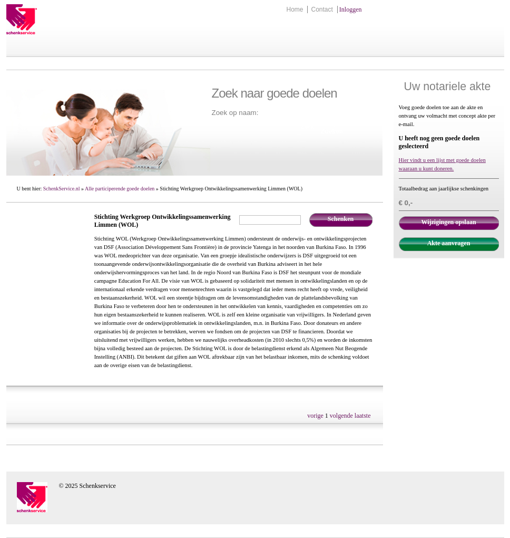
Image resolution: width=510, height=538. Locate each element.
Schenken (341, 219)
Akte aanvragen (448, 243)
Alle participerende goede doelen (119, 188)
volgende (341, 415)
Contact (321, 9)
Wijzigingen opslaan (448, 222)
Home (294, 9)
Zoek (308, 126)
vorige (315, 415)
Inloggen (350, 9)
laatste (363, 415)
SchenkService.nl (61, 188)
